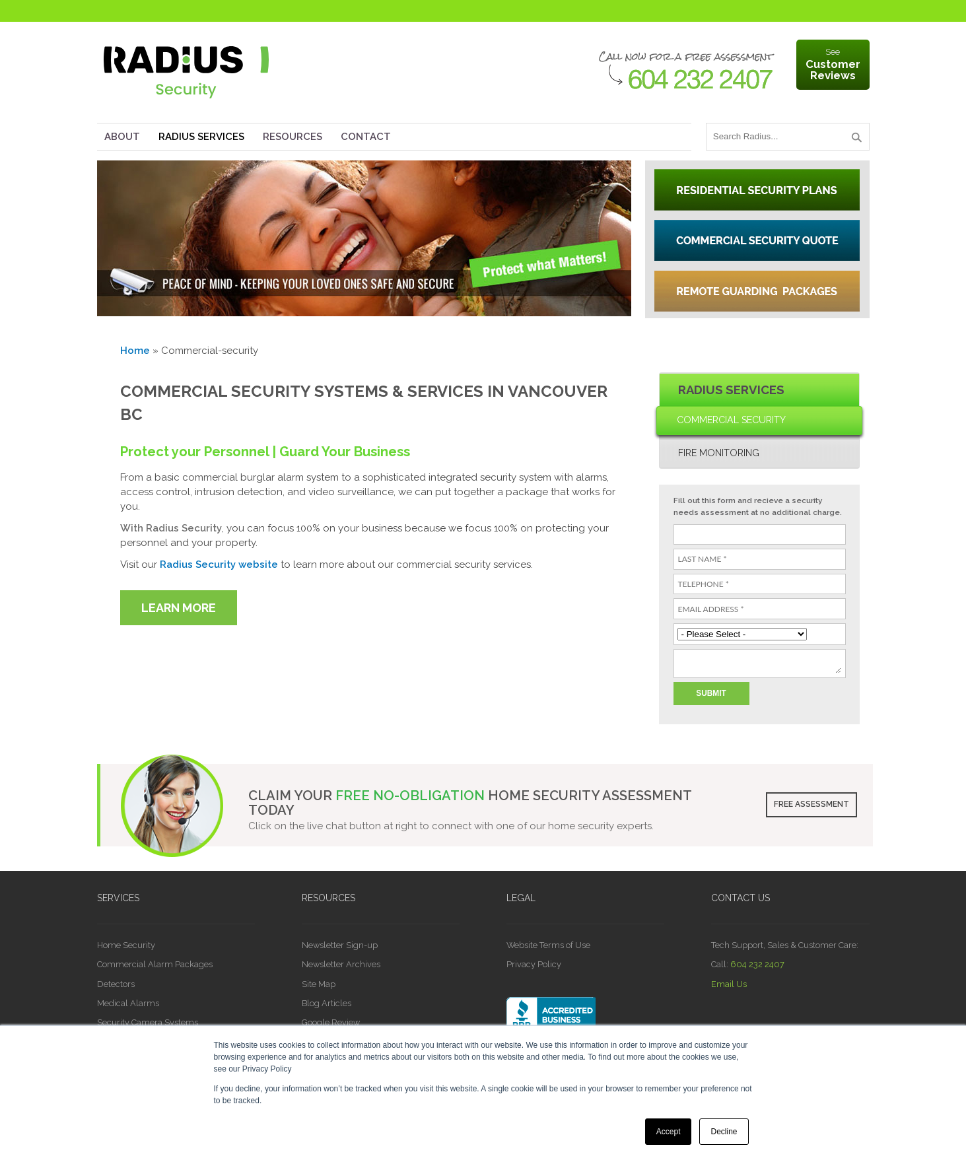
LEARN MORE (178, 608)
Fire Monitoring (718, 453)
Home (135, 351)
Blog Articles (326, 1003)
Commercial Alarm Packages (155, 964)
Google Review (331, 1022)
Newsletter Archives (341, 964)
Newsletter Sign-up (340, 945)
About (122, 137)
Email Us (729, 984)
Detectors (116, 984)
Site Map (318, 984)
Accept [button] (668, 1131)
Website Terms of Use (548, 945)
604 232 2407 (757, 964)
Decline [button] (723, 1131)
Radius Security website (219, 564)
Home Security (126, 945)
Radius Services (201, 137)
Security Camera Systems (147, 1022)
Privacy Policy (533, 964)
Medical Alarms (128, 1003)
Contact (366, 137)
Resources (292, 137)
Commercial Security (731, 420)
